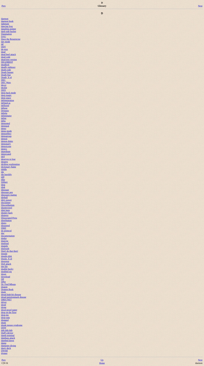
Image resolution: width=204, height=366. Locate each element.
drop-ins (5, 315)
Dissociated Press (9, 218)
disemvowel (6, 207)
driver (4, 302)
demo (3, 128)
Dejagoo (5, 110)
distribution (6, 220)
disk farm (5, 210)
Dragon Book (7, 289)
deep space (6, 98)
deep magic (6, 95)
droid (3, 305)
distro (3, 223)
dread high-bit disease (11, 294)
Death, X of (6, 77)
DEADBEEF (7, 62)
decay (3, 85)
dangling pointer (8, 29)
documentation (8, 236)
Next (200, 6)
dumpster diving (8, 345)
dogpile (4, 246)
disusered (5, 225)
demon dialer (7, 141)
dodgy (4, 238)
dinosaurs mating (9, 195)
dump (3, 343)
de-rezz (4, 49)
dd (2, 44)
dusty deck (6, 348)
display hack (6, 213)
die (2, 172)
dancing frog (7, 26)
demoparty (6, 144)
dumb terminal (7, 335)
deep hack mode (8, 93)
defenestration (7, 100)
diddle (4, 169)
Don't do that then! (9, 251)
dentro (4, 149)
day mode (5, 41)
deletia (4, 113)
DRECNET (6, 299)
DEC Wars (6, 82)
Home (102, 363)
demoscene (6, 146)
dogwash (5, 248)
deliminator (6, 116)
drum (3, 322)
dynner (4, 353)
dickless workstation (10, 164)
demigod (5, 126)
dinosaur (5, 190)
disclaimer (6, 202)
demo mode (6, 131)
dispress (4, 215)
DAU (3, 36)
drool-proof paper (9, 310)
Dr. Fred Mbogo (8, 284)
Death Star (6, 75)
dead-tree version (9, 59)
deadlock (5, 64)
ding (3, 184)
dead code (5, 57)
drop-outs (5, 317)
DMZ (3, 228)
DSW (3, 328)
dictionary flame (8, 167)
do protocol (6, 230)
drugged (4, 320)
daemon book (7, 21)
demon (4, 139)
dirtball (4, 197)
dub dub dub (6, 330)
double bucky (7, 269)
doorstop (5, 261)
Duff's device (7, 333)
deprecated (6, 154)
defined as (5, 103)
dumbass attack (8, 338)
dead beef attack (8, 54)
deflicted (5, 105)
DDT (3, 47)
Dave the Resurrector (10, 39)
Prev (4, 6)
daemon (4, 18)
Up (102, 360)
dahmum (5, 24)
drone (3, 307)
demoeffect (6, 133)
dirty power (6, 200)
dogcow (4, 241)
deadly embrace (8, 67)
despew (4, 162)
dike (3, 179)
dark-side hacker (8, 31)
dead (3, 52)
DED (3, 90)
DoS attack (6, 264)
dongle (4, 253)
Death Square (7, 72)
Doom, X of (6, 259)
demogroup (6, 136)
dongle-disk (6, 256)
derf (3, 156)
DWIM (4, 351)
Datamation (6, 34)
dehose (4, 108)
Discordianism (7, 205)
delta (3, 121)
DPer (3, 282)
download (5, 276)
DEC (3, 80)
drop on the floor (8, 312)
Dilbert (4, 182)
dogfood (5, 243)
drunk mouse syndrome (11, 325)
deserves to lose (8, 159)
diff (2, 177)
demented (5, 123)
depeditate (5, 151)
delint (3, 118)
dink (3, 187)
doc (2, 233)
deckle (4, 87)
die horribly (6, 174)
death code (6, 70)
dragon (4, 287)
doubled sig (6, 271)
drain (3, 292)
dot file (4, 266)
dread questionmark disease (13, 297)
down (3, 274)
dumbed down (7, 340)
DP (2, 279)
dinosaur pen (7, 192)
